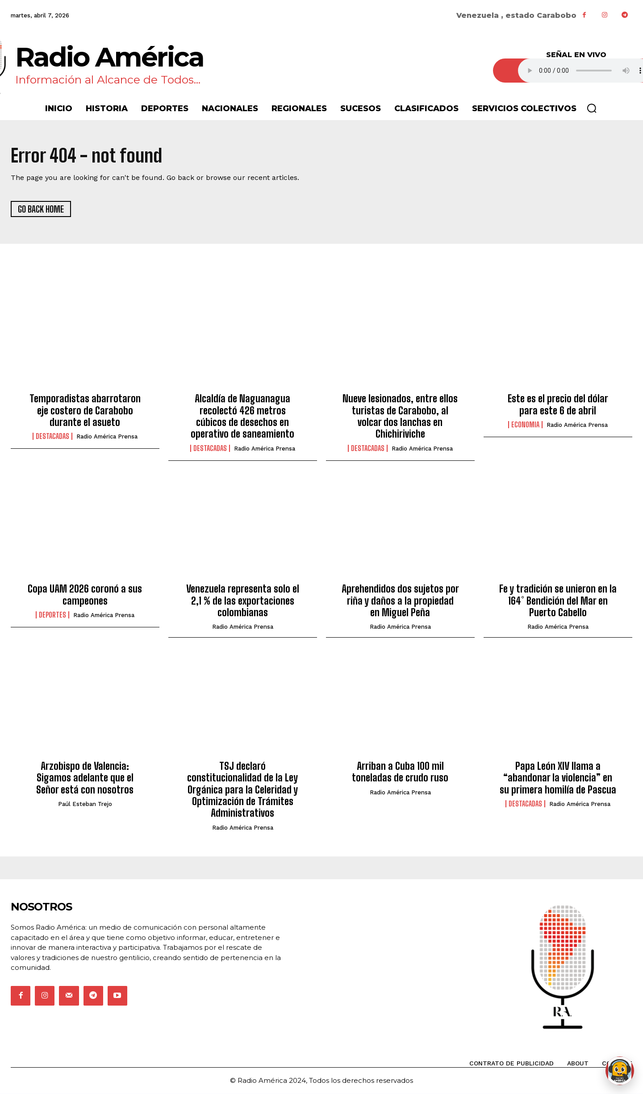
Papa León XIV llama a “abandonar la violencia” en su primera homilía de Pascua (558, 778)
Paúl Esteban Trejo (85, 804)
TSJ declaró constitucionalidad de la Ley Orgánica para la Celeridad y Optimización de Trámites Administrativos (242, 790)
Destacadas (52, 437)
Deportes (52, 615)
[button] (591, 108)
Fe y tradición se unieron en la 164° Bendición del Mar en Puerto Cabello (558, 601)
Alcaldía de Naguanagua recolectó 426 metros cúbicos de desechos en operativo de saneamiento (242, 417)
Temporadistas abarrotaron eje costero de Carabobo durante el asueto (85, 411)
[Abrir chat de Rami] (619, 1070)
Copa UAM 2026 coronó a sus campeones (85, 595)
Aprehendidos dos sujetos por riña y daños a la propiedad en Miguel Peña (400, 601)
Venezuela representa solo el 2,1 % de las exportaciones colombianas (242, 601)
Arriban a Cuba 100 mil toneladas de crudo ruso (400, 772)
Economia (525, 425)
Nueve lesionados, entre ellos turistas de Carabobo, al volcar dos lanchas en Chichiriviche (400, 417)
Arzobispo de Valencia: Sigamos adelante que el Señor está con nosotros (85, 778)
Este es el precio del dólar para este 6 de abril (558, 405)
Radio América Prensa (107, 437)
